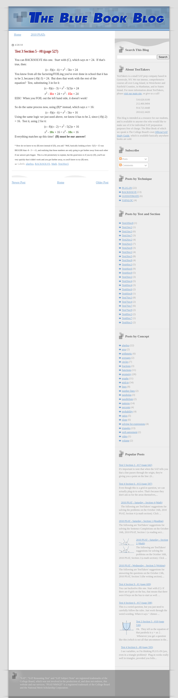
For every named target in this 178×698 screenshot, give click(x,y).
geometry (126, 374)
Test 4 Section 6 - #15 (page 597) (135, 483)
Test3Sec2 (127, 252)
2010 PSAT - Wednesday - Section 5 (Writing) (142, 565)
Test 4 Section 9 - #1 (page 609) (135, 584)
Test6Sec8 (127, 293)
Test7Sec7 (127, 305)
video (124, 436)
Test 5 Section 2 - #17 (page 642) (135, 465)
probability (127, 411)
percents (126, 407)
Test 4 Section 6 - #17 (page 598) (135, 602)
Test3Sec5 (63, 163)
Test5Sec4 (127, 281)
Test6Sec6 (127, 289)
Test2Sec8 (127, 247)
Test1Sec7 (127, 235)
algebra (29, 163)
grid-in (125, 382)
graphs (125, 378)
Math (54, 163)
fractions (126, 366)
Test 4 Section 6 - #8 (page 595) (137, 647)
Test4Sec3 (127, 264)
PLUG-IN (127, 187)
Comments (126, 165)
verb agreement (129, 432)
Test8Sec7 (127, 318)
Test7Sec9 (127, 310)
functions (126, 370)
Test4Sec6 (127, 268)
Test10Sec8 (127, 223)
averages (126, 357)
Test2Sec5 (127, 243)
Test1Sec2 (127, 227)
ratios (124, 415)
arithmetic (127, 353)
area (124, 349)
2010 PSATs (38, 34)
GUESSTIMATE (130, 196)
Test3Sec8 (127, 260)
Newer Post (18, 182)
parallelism (127, 399)
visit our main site (133, 93)
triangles (126, 428)
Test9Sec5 (127, 322)
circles (125, 361)
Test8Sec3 (127, 314)
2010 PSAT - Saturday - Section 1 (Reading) (141, 521)
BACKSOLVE (42, 163)
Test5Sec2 (127, 276)
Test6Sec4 (127, 285)
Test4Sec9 (127, 272)
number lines (128, 390)
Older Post (102, 182)
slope (124, 419)
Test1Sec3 (127, 231)
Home (17, 34)
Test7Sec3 (127, 297)
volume (125, 440)
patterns (126, 403)
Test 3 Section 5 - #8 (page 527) (36, 51)
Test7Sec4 (127, 301)
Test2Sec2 (127, 239)
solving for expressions (133, 424)
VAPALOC (127, 200)
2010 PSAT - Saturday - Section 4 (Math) (141, 502)
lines (124, 386)
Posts (123, 159)
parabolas (127, 394)
